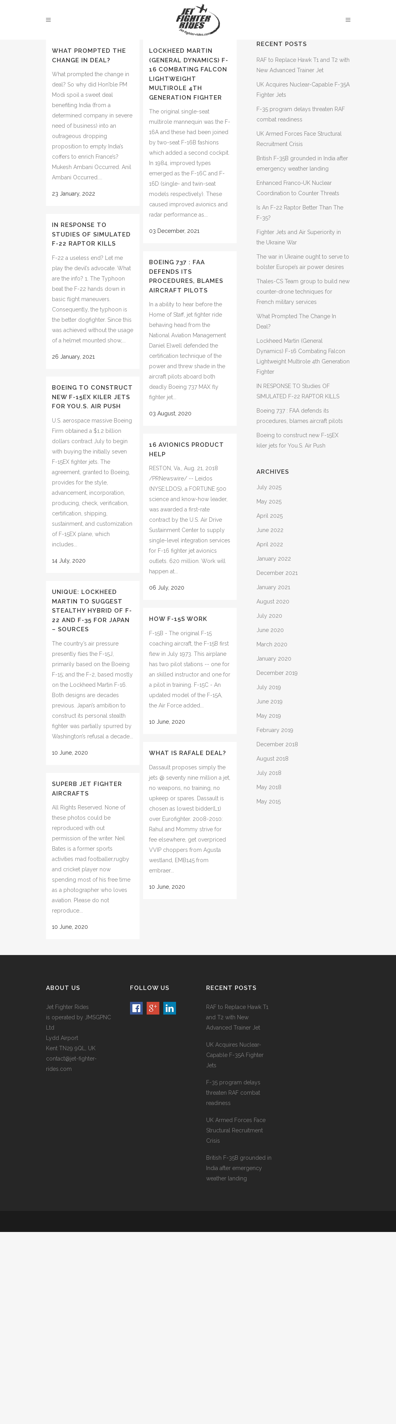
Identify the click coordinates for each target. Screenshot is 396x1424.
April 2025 (269, 516)
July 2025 (268, 487)
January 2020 (273, 658)
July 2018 (268, 773)
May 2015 (268, 801)
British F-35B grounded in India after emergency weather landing (239, 1168)
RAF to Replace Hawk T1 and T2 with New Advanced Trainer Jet (237, 1017)
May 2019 (268, 716)
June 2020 (270, 630)
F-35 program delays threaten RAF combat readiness (233, 1092)
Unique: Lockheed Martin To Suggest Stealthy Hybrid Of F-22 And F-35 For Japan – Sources (92, 610)
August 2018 (272, 758)
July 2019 (268, 687)
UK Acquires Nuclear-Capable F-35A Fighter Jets (235, 1055)
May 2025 (268, 501)
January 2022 (273, 558)
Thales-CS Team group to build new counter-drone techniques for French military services (303, 291)
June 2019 (269, 701)
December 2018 (277, 744)
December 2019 (277, 673)
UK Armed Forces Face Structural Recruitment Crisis (236, 1130)
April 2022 (269, 544)
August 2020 (272, 601)
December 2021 (277, 573)
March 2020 (271, 644)
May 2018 (268, 787)
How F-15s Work (178, 619)
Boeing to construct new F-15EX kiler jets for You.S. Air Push (92, 397)
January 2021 (273, 587)
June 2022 (269, 530)
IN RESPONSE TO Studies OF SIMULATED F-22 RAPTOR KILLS (91, 234)
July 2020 (269, 616)
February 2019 (274, 730)
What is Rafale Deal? (187, 753)
